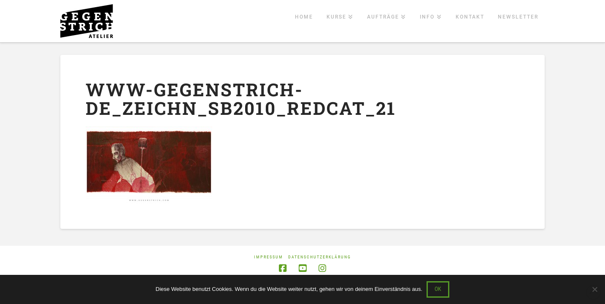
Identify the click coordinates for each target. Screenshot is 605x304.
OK (438, 288)
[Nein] (594, 289)
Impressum (268, 257)
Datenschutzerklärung (319, 257)
